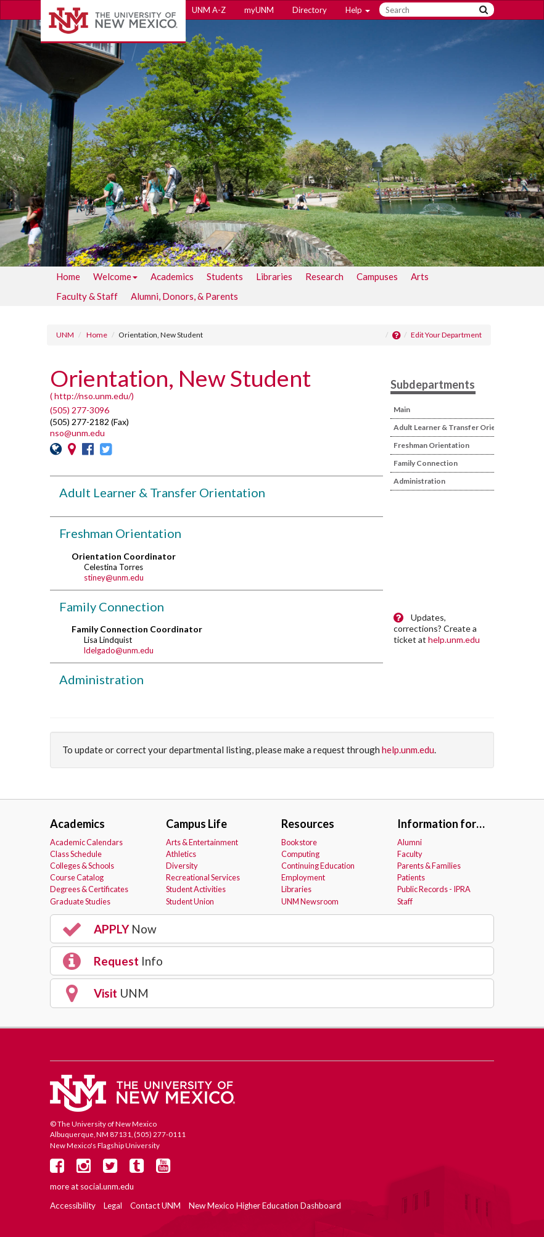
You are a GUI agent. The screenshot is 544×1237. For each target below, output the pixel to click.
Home (68, 276)
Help (357, 10)
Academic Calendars (86, 842)
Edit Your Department (446, 334)
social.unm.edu (107, 1186)
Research (324, 276)
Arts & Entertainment (202, 842)
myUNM (259, 10)
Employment (303, 877)
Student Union (190, 901)
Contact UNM (155, 1205)
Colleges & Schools (82, 866)
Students (225, 276)
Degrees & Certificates (89, 889)
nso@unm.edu (77, 433)
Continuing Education (318, 866)
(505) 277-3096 (79, 410)
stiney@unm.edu (114, 577)
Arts (420, 276)
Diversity (182, 866)
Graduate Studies (80, 901)
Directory (309, 10)
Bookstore (299, 842)
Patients (411, 877)
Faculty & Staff (87, 296)
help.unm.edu (454, 639)
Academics (172, 276)
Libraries (274, 276)
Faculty (409, 854)
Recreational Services (203, 877)
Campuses (377, 276)
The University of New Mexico (113, 21)
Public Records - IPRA (434, 889)
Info (111, 961)
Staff (405, 901)
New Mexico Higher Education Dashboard (265, 1205)
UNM (65, 334)
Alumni (409, 842)
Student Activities (196, 889)
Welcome (115, 278)
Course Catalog (77, 877)
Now (108, 929)
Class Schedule (76, 854)
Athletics (181, 854)
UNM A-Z (209, 10)
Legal (113, 1205)
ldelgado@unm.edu (119, 650)
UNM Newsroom (310, 901)
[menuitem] (68, 276)
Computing (300, 854)
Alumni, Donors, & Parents (184, 296)
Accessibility (73, 1205)
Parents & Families (429, 866)
